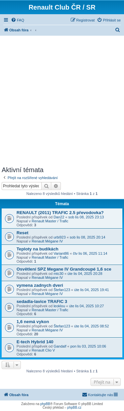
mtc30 (58, 274)
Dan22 (59, 217)
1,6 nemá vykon (33, 321)
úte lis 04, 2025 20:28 (84, 274)
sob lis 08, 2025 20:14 (87, 237)
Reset (22, 232)
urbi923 (60, 237)
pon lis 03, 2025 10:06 (88, 346)
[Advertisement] (62, 101)
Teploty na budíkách (38, 248)
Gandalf (60, 346)
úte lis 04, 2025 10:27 (86, 306)
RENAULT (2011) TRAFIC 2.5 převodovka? (60, 212)
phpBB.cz (74, 407)
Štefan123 (62, 290)
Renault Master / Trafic (50, 221)
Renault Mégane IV (47, 241)
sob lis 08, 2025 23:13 (86, 217)
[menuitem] (17, 20)
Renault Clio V (43, 350)
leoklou (59, 306)
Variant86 (61, 253)
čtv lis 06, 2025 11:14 (90, 253)
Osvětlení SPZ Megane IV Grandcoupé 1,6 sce (64, 269)
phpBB (45, 404)
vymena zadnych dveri (40, 285)
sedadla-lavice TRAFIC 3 (42, 301)
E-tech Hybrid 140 (35, 341)
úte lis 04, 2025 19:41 (91, 290)
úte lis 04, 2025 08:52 (91, 326)
